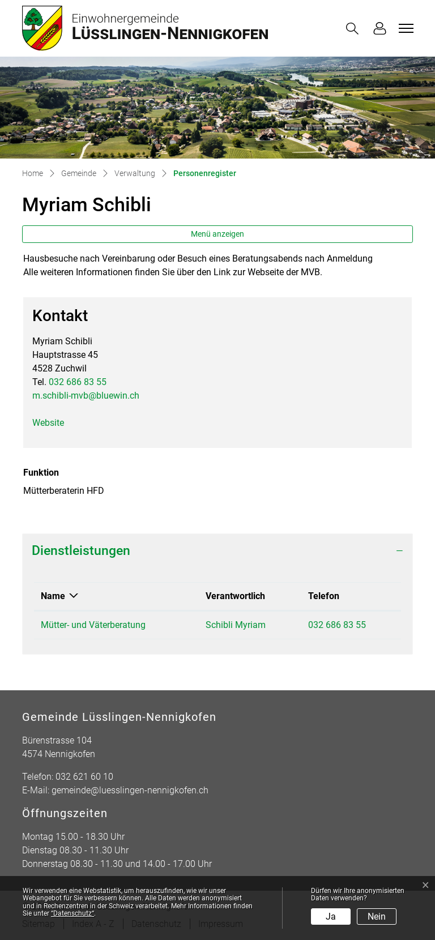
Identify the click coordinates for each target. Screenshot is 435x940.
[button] (354, 28)
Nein (377, 916)
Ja (331, 916)
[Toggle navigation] (404, 28)
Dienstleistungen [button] (81, 550)
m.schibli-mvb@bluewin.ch (85, 395)
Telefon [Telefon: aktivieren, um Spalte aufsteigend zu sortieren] (323, 596)
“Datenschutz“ (72, 913)
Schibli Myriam (236, 624)
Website (53, 422)
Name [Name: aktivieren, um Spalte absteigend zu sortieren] (53, 596)
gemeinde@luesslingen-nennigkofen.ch (130, 790)
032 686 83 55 (77, 382)
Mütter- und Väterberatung (93, 624)
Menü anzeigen (217, 233)
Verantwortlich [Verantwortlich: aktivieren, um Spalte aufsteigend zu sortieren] (235, 596)
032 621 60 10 (84, 776)
